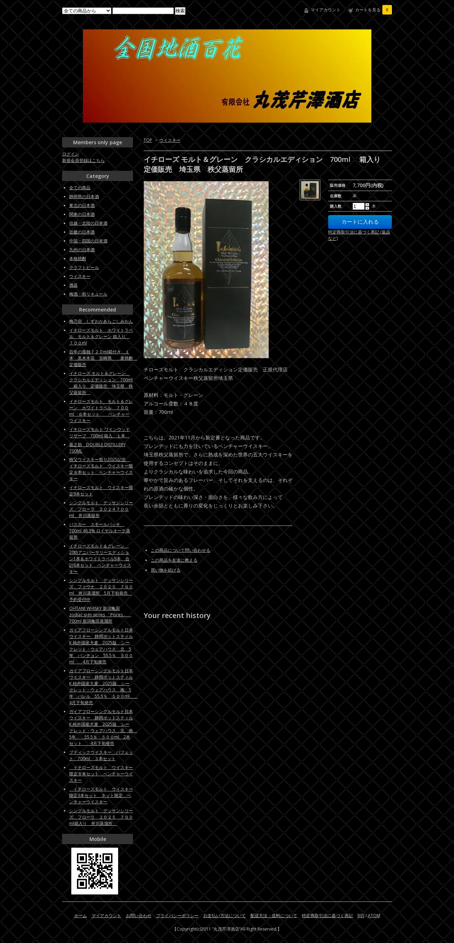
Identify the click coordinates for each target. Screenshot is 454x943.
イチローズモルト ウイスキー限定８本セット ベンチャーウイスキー (101, 773)
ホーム (80, 916)
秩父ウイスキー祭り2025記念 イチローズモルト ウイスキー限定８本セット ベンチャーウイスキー (101, 469)
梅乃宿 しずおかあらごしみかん (101, 321)
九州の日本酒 (82, 250)
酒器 (73, 285)
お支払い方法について (224, 916)
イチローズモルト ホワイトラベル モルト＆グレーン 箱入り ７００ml (101, 336)
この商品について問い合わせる (180, 550)
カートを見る (373, 10)
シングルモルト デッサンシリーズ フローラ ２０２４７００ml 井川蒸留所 (101, 509)
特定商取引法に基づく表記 (327, 916)
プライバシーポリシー (177, 916)
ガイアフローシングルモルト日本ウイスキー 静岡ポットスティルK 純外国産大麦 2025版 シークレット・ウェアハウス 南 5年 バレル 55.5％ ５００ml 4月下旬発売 (103, 687)
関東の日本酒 (82, 214)
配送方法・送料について (273, 916)
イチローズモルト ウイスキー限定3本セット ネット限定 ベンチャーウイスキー (101, 795)
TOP (148, 140)
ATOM (374, 916)
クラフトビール (84, 267)
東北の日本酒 (82, 205)
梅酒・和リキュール (88, 294)
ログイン (70, 154)
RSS (361, 916)
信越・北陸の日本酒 (88, 223)
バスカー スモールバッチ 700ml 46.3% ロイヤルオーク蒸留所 (99, 530)
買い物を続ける (166, 570)
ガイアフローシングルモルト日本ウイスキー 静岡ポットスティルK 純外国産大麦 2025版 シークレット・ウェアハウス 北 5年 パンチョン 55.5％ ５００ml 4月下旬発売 (101, 646)
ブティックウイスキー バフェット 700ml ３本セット (101, 755)
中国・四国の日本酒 (88, 241)
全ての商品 (79, 188)
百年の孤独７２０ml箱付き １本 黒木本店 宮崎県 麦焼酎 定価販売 (103, 358)
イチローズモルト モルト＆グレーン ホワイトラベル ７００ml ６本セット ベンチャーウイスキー (101, 410)
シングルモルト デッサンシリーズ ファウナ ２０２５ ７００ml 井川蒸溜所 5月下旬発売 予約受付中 (101, 589)
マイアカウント (325, 10)
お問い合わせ (138, 916)
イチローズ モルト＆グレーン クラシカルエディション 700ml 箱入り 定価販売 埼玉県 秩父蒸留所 (101, 382)
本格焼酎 (77, 259)
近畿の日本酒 (82, 232)
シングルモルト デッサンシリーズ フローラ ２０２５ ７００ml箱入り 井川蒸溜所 (101, 817)
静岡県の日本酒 (84, 196)
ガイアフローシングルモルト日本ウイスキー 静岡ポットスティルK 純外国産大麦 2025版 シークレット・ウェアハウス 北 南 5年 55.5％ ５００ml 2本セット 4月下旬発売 (103, 727)
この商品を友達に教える (174, 560)
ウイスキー (170, 140)
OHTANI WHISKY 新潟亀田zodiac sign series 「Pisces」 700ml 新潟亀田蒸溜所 (100, 614)
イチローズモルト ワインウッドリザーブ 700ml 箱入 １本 (99, 432)
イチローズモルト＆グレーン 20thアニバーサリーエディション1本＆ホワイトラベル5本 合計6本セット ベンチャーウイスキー (100, 558)
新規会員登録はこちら (83, 160)
